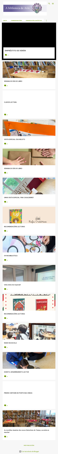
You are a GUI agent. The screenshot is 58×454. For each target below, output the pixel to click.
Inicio (5, 20)
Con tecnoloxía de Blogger (29, 451)
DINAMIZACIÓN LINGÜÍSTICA (34, 20)
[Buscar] (49, 3)
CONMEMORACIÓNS (16, 20)
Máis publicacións (29, 445)
